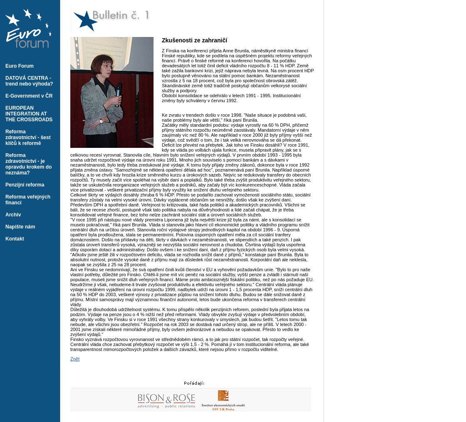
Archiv (13, 215)
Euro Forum (19, 66)
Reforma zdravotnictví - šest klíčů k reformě (28, 137)
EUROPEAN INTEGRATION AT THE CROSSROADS (28, 114)
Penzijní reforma (24, 185)
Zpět (74, 358)
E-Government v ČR (28, 96)
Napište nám (20, 227)
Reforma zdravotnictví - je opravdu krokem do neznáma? (28, 164)
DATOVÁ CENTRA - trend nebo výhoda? (29, 81)
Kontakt (14, 239)
